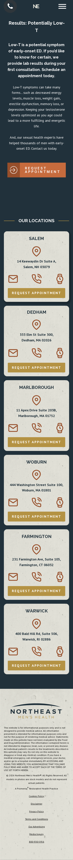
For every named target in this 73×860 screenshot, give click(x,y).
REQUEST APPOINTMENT (36, 293)
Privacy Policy (36, 811)
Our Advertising (36, 826)
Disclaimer (36, 803)
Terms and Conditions (36, 819)
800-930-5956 (36, 841)
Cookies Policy (36, 796)
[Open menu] (62, 6)
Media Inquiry (36, 834)
